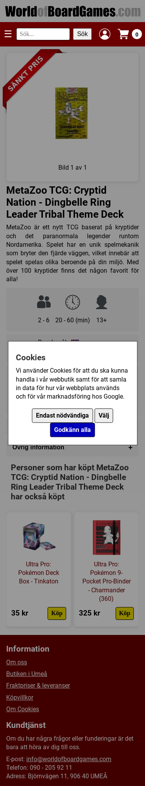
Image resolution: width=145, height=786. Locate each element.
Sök (82, 34)
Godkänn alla (72, 429)
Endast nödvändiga (62, 415)
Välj (104, 415)
